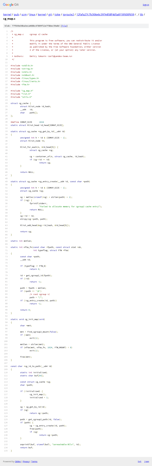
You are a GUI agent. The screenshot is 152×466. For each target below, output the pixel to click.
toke (57, 14)
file (64, 26)
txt (139, 461)
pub (16, 14)
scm (24, 14)
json (146, 461)
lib (141, 14)
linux (32, 14)
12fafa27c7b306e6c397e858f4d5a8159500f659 (105, 14)
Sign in (146, 4)
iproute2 (68, 14)
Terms (34, 461)
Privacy (26, 461)
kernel (7, 14)
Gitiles (18, 461)
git (50, 14)
